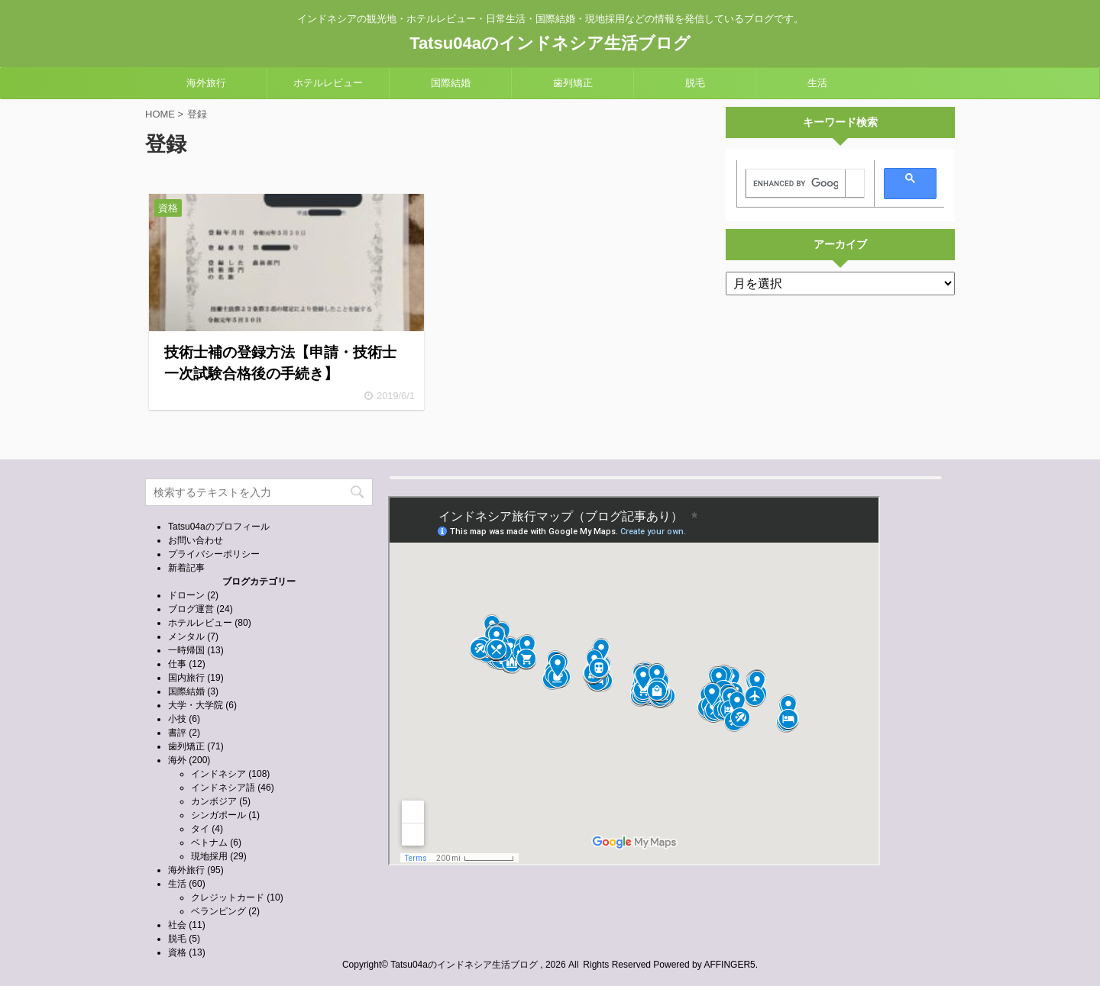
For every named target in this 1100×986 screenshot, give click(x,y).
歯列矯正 (573, 83)
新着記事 (186, 567)
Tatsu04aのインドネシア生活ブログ (550, 43)
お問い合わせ (195, 540)
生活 (817, 83)
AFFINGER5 (729, 964)
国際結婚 (451, 83)
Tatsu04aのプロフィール (219, 526)
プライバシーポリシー (214, 554)
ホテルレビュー (328, 83)
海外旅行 (206, 83)
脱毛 (695, 83)
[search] (795, 184)
